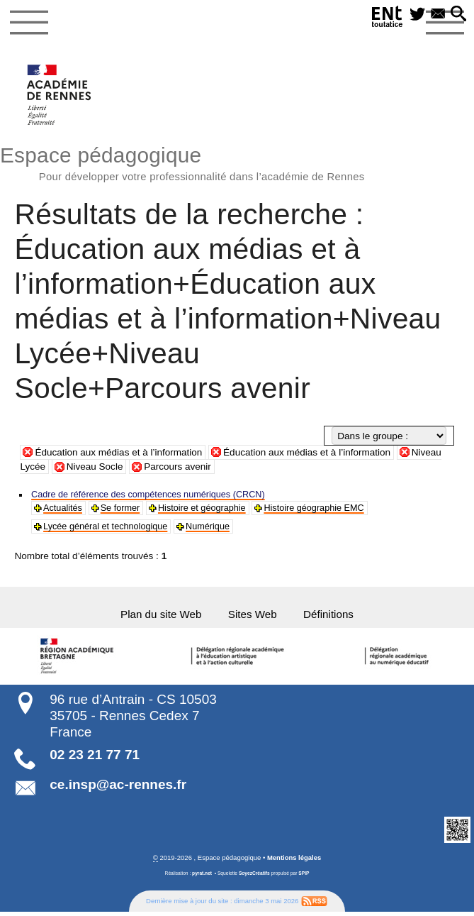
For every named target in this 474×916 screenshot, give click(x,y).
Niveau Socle (95, 468)
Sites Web (253, 618)
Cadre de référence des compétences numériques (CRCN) (157, 495)
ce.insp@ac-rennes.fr (118, 788)
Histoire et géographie (211, 509)
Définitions (333, 618)
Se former (124, 509)
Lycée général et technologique (110, 529)
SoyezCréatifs (254, 878)
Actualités (64, 509)
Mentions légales (294, 862)
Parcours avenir (178, 468)
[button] (457, 15)
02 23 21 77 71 (95, 759)
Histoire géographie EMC (330, 509)
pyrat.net (202, 878)
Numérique (219, 529)
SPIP (304, 878)
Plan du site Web (157, 618)
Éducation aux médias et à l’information (119, 453)
